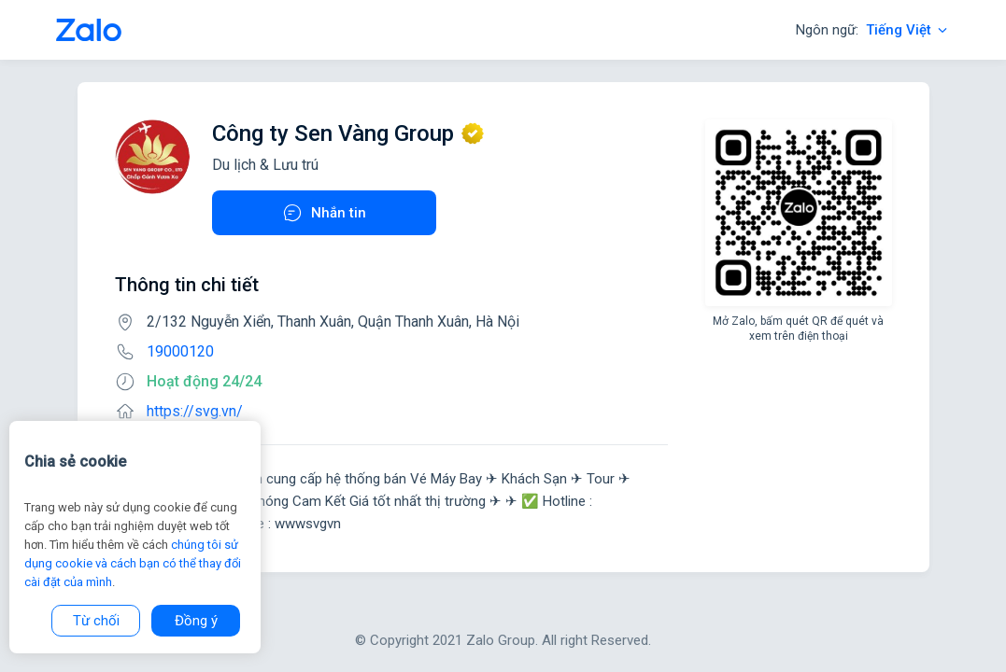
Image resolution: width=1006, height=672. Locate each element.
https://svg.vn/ (195, 411)
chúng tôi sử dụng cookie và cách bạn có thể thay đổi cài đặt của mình (132, 563)
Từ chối (96, 620)
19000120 (180, 351)
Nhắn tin (323, 213)
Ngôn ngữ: (873, 30)
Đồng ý (196, 620)
